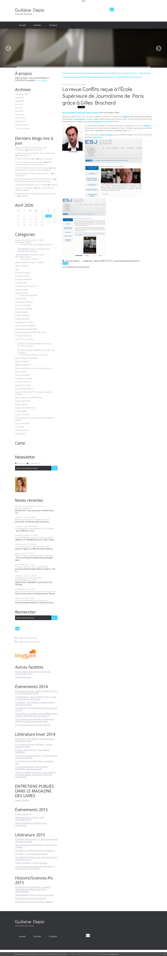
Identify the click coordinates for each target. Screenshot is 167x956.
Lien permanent (70, 261)
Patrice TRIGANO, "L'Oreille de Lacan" (31, 863)
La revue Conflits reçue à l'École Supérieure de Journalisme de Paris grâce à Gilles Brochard (103, 95)
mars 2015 (19, 114)
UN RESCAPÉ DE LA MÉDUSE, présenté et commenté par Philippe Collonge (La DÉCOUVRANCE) (33, 889)
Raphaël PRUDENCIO (24, 389)
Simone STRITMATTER (25, 408)
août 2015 (19, 98)
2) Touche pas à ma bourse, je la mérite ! (32, 725)
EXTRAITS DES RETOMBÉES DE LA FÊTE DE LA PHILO (36, 351)
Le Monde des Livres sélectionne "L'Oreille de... (35, 528)
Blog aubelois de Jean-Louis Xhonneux (33, 163)
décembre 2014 (21, 125)
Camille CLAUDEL (22, 276)
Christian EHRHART (23, 279)
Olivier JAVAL (20, 372)
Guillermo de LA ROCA (24, 322)
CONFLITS (126, 116)
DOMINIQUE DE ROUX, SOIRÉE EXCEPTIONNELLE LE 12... (28, 579)
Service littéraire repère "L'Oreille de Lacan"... (34, 537)
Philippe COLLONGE (23, 378)
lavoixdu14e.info (36, 150)
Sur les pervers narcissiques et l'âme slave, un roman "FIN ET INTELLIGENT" (35, 867)
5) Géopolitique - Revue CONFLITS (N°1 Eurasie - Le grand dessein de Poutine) (36, 698)
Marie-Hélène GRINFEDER (26, 358)
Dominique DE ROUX (24, 302)
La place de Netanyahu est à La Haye (31, 184)
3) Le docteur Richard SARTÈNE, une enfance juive (34, 762)
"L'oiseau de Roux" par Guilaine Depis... (32, 566)
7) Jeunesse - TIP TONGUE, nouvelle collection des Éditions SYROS (35, 740)
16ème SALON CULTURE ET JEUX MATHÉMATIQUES (29, 256)
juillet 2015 (19, 101)
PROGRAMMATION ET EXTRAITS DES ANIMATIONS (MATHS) (33, 250)
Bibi (16, 269)
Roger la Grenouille (28, 295)
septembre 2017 (22, 94)
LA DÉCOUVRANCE (23, 336)
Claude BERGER (21, 290)
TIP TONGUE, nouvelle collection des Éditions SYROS (34, 419)
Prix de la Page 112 (23, 382)
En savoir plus (113, 954)
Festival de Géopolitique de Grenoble (98, 121)
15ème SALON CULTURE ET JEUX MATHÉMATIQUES (29, 241)
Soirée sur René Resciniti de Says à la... (31, 600)
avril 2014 (96, 112)
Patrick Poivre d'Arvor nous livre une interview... (35, 591)
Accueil (22, 25)
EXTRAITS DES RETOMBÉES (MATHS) (36, 245)
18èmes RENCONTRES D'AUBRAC (29, 262)
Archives (37, 25)
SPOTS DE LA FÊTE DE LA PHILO (34, 355)
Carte (20, 443)
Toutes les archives (22, 129)
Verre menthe (46, 159)
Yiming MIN (20, 434)
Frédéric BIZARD (22, 319)
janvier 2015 (20, 121)
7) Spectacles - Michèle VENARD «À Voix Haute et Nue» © (36, 709)
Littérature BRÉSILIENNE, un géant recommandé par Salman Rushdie (36, 840)
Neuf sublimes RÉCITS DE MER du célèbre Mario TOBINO (36, 846)
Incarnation (20, 175)
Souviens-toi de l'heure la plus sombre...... (33, 173)
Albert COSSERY (22, 266)
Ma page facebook (23, 677)
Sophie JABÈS (21, 411)
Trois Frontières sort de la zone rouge (31, 168)
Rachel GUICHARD (23, 385)
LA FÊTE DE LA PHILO (24, 339)
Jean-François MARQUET (26, 326)
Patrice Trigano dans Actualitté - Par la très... (34, 555)
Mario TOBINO (21, 362)
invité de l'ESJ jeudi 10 (84, 112)
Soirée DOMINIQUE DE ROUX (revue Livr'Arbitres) (31, 824)
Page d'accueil (144, 73)
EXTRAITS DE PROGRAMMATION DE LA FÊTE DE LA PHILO (34, 345)
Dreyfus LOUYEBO (23, 305)
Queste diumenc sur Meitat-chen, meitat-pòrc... (35, 153)
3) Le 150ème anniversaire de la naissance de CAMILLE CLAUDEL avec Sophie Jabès (34, 720)
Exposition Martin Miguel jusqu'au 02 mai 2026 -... (35, 194)
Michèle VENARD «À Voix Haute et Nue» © (33, 368)
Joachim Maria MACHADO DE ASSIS (30, 332)
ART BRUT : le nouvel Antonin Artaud (31, 854)
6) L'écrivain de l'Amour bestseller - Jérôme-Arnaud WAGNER (34, 745)
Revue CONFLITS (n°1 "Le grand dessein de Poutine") (33, 393)
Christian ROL (21, 283)
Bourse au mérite (22, 273)
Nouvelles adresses (23, 508)
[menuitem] (22, 25)
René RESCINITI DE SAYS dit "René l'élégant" (34, 902)
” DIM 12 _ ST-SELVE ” (24, 188)
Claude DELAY (21, 293)
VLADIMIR (19, 427)
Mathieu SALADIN (23, 365)
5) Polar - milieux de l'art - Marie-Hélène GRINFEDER (32, 751)
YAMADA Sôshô (22, 430)
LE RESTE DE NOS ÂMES (25, 159)
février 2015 (20, 118)
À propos (53, 25)
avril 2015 (19, 111)
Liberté (54, 184)
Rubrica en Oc (24, 155)
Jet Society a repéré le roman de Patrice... (32, 519)
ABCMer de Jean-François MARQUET (31, 898)
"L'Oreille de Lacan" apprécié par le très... (32, 546)
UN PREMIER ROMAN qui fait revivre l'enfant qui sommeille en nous (36, 858)
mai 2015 (19, 108)
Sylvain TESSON (22, 415)
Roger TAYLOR (21, 404)
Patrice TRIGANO (22, 375)
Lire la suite (42, 80)
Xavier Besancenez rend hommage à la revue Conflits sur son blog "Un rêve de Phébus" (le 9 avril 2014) (102, 77)
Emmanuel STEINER (23, 309)
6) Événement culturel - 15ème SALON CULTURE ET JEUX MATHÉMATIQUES (36, 692)
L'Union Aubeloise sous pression (29, 162)
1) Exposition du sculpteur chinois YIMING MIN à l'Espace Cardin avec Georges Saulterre (36, 714)
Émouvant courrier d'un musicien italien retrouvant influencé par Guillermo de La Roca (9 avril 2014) (99, 73)
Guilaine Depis (29, 10)
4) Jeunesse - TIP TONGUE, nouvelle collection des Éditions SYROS (35, 703)
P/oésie (24, 196)
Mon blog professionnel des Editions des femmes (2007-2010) (33, 672)
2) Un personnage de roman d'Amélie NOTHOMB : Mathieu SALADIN (31, 768)
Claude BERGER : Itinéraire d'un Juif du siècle (34, 895)
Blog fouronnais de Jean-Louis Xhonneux (33, 181)
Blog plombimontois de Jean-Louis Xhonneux (35, 169)
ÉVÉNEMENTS (21, 312)
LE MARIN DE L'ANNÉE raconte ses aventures (35, 850)
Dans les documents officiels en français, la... (34, 179)
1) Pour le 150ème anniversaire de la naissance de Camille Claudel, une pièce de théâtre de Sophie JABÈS (35, 774)
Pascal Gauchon (107, 135)
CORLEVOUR (20, 299)
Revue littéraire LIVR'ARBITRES (28, 398)
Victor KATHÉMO (22, 424)
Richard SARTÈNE (22, 401)
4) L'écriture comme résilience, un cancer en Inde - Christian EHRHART (36, 756)
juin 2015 (19, 104)
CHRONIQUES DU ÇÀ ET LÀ (27, 286)
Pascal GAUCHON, (69, 112)
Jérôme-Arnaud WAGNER (26, 329)
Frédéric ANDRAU (22, 315)
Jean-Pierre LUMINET (29, 259)
